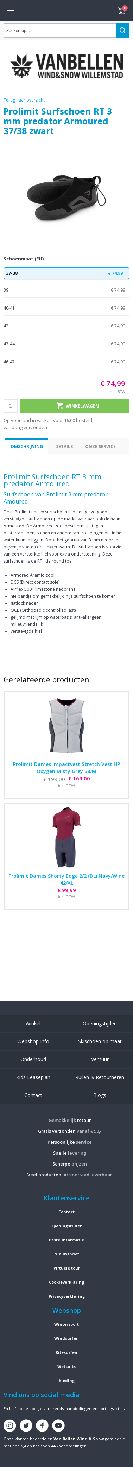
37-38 (66, 273)
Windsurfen (66, 1338)
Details (64, 446)
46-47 (66, 361)
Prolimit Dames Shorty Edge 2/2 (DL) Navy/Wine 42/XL (66, 879)
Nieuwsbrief (66, 1254)
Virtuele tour (66, 1268)
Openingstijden (100, 1023)
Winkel (33, 1023)
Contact (33, 1095)
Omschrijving (27, 446)
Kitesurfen (66, 1352)
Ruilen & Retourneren (99, 1077)
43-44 (66, 344)
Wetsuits (66, 1366)
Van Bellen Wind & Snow (78, 1438)
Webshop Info (33, 1041)
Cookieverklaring (66, 1282)
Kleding (67, 1380)
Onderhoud (33, 1059)
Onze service (100, 446)
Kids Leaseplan (33, 1077)
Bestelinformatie (66, 1239)
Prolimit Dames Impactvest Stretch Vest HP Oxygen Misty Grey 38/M (66, 767)
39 (66, 290)
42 (66, 326)
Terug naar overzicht (24, 100)
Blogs (99, 1095)
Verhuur (100, 1059)
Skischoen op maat (100, 1041)
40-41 (66, 308)
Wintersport (66, 1324)
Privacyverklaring (67, 1296)
